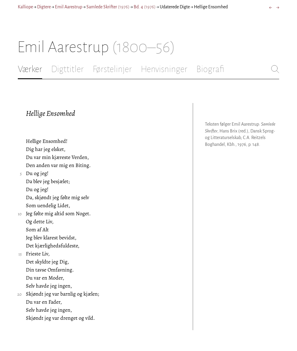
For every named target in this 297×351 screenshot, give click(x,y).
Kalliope (25, 6)
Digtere (44, 6)
